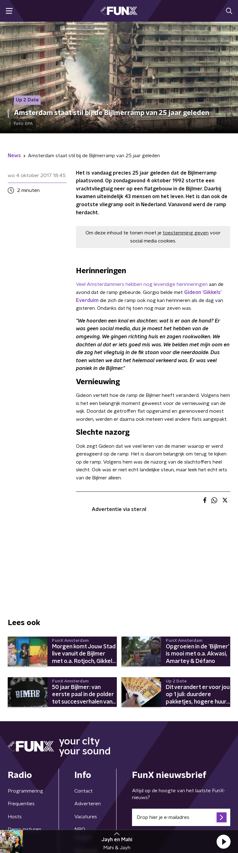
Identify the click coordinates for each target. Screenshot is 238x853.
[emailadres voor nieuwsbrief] (181, 817)
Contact (83, 791)
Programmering (25, 791)
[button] (223, 841)
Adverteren (87, 803)
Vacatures (85, 816)
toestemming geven (186, 232)
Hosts (15, 816)
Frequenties (21, 803)
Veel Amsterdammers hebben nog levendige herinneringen (142, 284)
